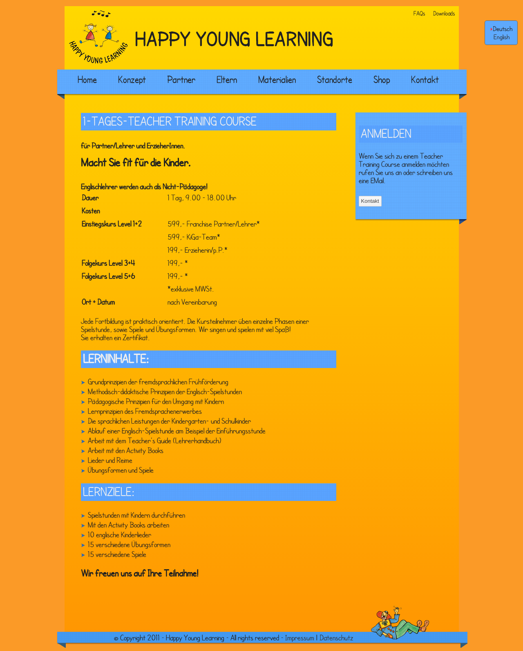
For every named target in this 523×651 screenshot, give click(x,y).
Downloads (444, 13)
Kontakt (425, 79)
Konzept (132, 79)
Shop (381, 79)
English (502, 37)
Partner (181, 79)
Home (87, 79)
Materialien (277, 79)
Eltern (227, 79)
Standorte (334, 79)
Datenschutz (336, 637)
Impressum (299, 637)
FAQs (419, 13)
